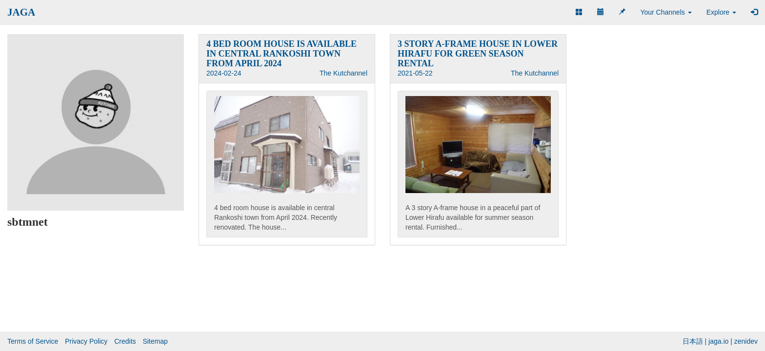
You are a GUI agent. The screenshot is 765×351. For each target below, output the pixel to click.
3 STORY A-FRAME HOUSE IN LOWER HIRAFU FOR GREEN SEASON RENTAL (478, 53)
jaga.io (718, 341)
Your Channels (665, 12)
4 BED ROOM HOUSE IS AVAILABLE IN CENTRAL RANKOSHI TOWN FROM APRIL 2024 (281, 53)
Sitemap (154, 341)
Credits (125, 341)
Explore (721, 12)
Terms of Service (32, 341)
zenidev (746, 341)
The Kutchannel (343, 73)
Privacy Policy (86, 341)
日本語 (693, 341)
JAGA (21, 12)
